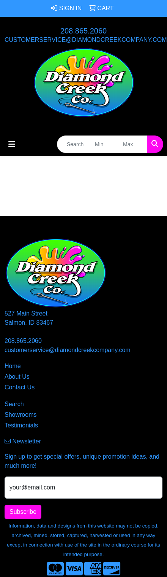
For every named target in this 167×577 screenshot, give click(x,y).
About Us (17, 376)
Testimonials (21, 425)
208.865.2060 (83, 31)
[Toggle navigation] (12, 144)
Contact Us (20, 387)
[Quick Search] (74, 144)
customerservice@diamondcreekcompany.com (86, 40)
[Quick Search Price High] (133, 144)
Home (13, 366)
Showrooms (20, 414)
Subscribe (22, 511)
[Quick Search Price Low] (105, 144)
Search (14, 404)
